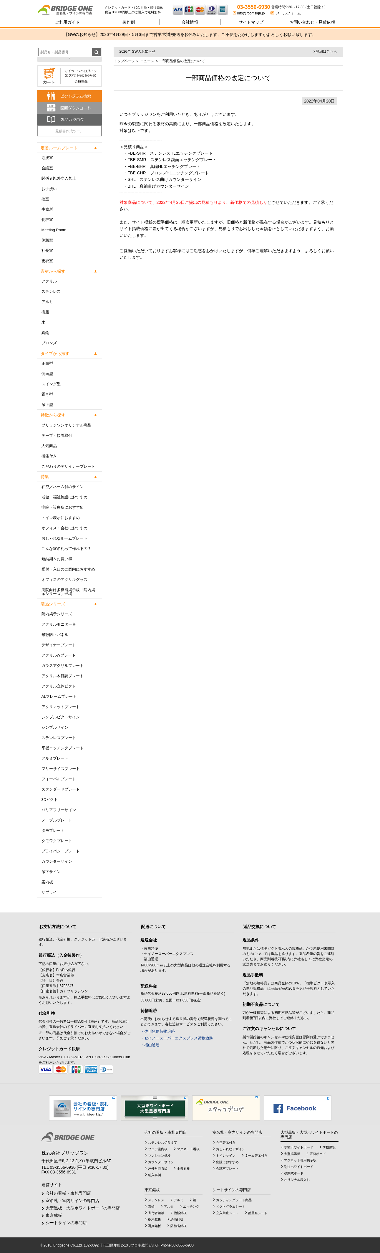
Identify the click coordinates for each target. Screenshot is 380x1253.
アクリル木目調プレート (63, 676)
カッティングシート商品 (234, 1200)
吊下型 (47, 404)
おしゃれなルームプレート (64, 538)
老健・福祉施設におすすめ (64, 497)
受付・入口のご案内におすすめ (68, 569)
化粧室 (47, 219)
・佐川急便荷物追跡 (157, 1031)
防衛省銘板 (178, 1226)
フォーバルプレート (59, 779)
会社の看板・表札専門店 (68, 1193)
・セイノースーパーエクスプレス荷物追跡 (176, 1038)
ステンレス (51, 291)
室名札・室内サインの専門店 (72, 1200)
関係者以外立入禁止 (59, 178)
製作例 (128, 22)
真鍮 (45, 332)
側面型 (47, 373)
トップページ (124, 61)
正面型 (47, 363)
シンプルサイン (55, 727)
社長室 (47, 250)
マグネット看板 (188, 1149)
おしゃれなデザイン (230, 1149)
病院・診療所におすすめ (63, 507)
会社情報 (190, 22)
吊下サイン (51, 872)
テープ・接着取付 (57, 435)
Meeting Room (54, 230)
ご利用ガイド (67, 22)
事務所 (47, 209)
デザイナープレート (59, 645)
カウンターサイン (57, 861)
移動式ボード (293, 1173)
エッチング (191, 1206)
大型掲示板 (292, 1154)
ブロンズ (49, 343)
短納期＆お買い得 (57, 559)
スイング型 (51, 384)
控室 (45, 199)
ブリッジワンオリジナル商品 (66, 425)
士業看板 (183, 1168)
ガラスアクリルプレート (63, 665)
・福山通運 (150, 1045)
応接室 (47, 158)
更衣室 (47, 261)
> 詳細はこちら (325, 51)
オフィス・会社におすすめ (64, 528)
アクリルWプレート (59, 655)
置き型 (47, 394)
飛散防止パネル (55, 634)
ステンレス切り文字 (162, 1142)
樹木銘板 (154, 1219)
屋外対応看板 (157, 1168)
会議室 (47, 168)
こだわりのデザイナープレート (68, 466)
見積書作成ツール (69, 131)
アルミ (47, 302)
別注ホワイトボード (298, 1166)
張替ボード (318, 1154)
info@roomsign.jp (249, 13)
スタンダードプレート (61, 789)
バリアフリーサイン (59, 810)
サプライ (49, 892)
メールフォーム (286, 13)
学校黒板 (329, 1147)
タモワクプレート (57, 841)
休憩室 (47, 240)
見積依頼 (312, 22)
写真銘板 (154, 1226)
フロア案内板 (157, 1149)
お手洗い (49, 188)
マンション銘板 (159, 1155)
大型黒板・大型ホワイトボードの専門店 (83, 1208)
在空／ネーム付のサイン (63, 487)
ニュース (147, 61)
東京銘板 (54, 1215)
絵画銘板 (176, 1219)
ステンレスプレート (59, 737)
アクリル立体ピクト (59, 686)
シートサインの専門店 (66, 1222)
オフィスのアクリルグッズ (64, 579)
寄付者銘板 (156, 1213)
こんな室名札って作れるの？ (66, 548)
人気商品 (49, 446)
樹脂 (45, 312)
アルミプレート (55, 758)
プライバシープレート (61, 851)
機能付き (49, 456)
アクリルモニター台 (59, 624)
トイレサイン (225, 1155)
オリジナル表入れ (297, 1179)
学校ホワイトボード (298, 1147)
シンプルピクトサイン (61, 717)
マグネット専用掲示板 (300, 1160)
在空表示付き (225, 1142)
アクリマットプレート (61, 707)
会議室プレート (227, 1168)
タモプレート (53, 830)
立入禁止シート (227, 1213)
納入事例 (154, 1175)
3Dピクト (50, 799)
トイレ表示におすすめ (61, 517)
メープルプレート (57, 820)
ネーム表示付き (256, 1155)
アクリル (49, 281)
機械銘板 (180, 1213)
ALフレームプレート (59, 696)
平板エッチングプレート (63, 748)
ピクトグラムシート (230, 1206)
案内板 (47, 882)
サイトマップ (251, 22)
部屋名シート (258, 1213)
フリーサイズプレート (61, 768)
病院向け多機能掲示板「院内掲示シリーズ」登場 (68, 592)
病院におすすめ (227, 1162)
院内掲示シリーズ (57, 614)
